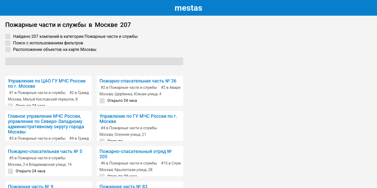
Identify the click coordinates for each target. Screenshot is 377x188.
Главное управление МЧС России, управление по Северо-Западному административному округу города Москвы (46, 124)
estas (188, 8)
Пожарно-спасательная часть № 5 (45, 151)
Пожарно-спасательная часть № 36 (137, 81)
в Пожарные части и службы (37, 93)
